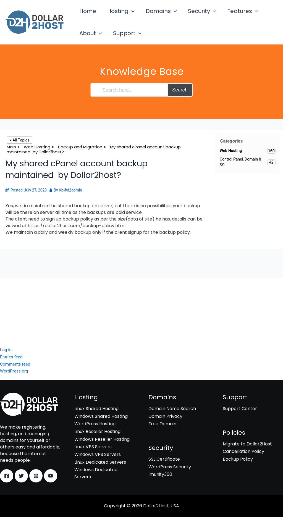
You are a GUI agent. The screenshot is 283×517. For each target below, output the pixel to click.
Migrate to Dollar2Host (247, 444)
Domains (153, 15)
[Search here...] (129, 105)
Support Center (240, 408)
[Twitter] (21, 475)
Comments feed (16, 364)
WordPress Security (21, 307)
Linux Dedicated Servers (100, 462)
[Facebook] (6, 475)
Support (92, 45)
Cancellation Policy (243, 451)
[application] (127, 15)
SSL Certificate (16, 299)
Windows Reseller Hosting (102, 439)
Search (180, 105)
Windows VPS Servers (97, 454)
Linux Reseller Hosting (97, 431)
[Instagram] (36, 475)
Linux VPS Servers (93, 446)
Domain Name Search (172, 408)
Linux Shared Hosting (96, 408)
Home (86, 15)
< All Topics (19, 155)
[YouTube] (50, 475)
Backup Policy (238, 459)
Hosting (116, 15)
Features (227, 15)
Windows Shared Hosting (101, 416)
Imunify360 (12, 315)
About (262, 15)
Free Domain (162, 424)
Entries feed (11, 357)
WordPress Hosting (95, 424)
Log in (6, 350)
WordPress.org (14, 371)
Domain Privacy (165, 416)
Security (190, 15)
